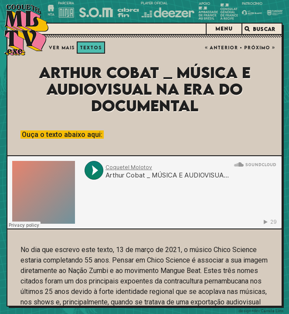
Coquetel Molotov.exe (26, 29)
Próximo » (259, 47)
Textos (91, 47)
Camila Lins (272, 311)
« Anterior (221, 47)
